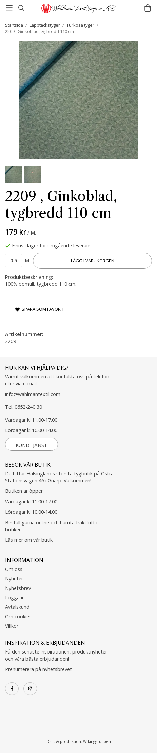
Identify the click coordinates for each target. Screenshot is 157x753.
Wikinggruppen (97, 741)
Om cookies (18, 616)
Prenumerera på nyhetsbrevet (38, 669)
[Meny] (9, 8)
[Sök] (21, 8)
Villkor (11, 626)
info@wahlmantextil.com (32, 394)
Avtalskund (17, 607)
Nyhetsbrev (18, 588)
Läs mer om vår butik (29, 540)
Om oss (13, 569)
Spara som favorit (39, 309)
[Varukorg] (148, 8)
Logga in (15, 597)
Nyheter (14, 578)
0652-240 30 (28, 407)
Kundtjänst (31, 445)
